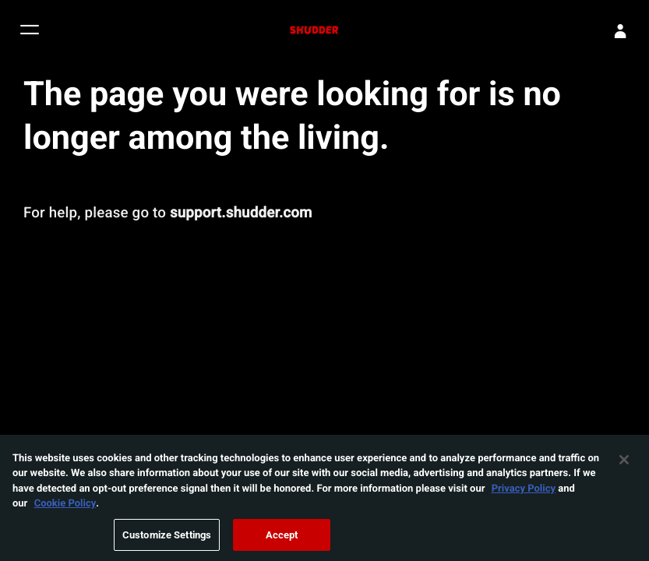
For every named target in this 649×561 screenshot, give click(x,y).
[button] (29, 31)
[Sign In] (620, 31)
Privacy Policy (524, 492)
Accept (282, 538)
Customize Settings (166, 538)
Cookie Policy (65, 506)
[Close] (624, 463)
